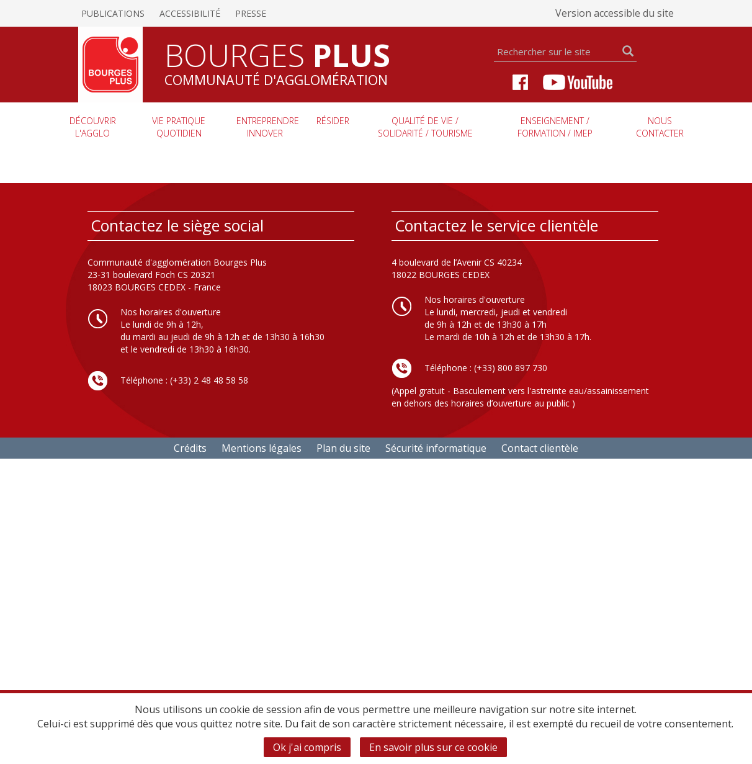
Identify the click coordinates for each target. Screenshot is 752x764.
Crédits (190, 448)
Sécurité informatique (435, 448)
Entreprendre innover (267, 127)
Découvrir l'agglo (92, 127)
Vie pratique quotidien (178, 127)
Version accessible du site (614, 13)
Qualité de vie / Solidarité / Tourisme (425, 127)
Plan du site (343, 448)
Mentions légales (262, 448)
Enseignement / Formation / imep (555, 127)
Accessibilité (189, 13)
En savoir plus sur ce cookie (433, 747)
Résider (332, 121)
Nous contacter (660, 127)
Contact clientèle (539, 448)
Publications (113, 13)
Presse (250, 13)
